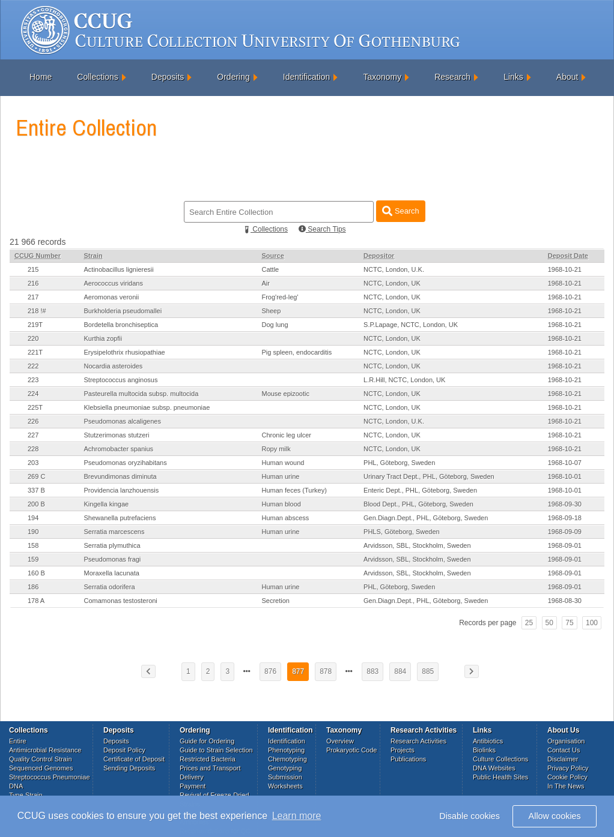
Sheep (271, 310)
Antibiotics (488, 741)
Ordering (233, 77)
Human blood (280, 504)
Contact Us (563, 750)
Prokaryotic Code (351, 750)
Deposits (167, 77)
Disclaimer (562, 759)
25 (529, 623)
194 (33, 517)
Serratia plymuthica (112, 545)
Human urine (280, 476)
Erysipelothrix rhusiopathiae (124, 352)
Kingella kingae (106, 504)
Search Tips (322, 229)
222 (33, 366)
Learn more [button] (296, 816)
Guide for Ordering (207, 741)
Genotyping (285, 768)
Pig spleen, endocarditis (296, 352)
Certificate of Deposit (134, 759)
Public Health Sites (500, 777)
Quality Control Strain (40, 759)
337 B (36, 490)
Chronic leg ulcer (286, 435)
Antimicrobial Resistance (45, 750)
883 (372, 671)
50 (549, 623)
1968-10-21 (565, 269)
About (567, 77)
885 (428, 671)
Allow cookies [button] (555, 816)
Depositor (378, 255)
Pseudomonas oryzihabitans (125, 462)
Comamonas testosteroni (120, 600)
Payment (192, 786)
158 (33, 545)
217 (33, 297)
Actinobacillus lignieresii (119, 269)
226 (33, 421)
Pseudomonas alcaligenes (122, 421)
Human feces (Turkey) (293, 490)
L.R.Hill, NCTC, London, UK (404, 379)
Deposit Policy (124, 750)
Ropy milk (275, 448)
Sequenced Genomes (41, 768)
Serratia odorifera (109, 586)
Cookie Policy (567, 777)
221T (35, 352)
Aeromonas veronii (111, 297)
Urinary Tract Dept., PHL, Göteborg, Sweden (428, 476)
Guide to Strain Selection (216, 750)
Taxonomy (382, 77)
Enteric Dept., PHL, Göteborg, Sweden (420, 490)
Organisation (566, 741)
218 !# (37, 310)
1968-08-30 (565, 600)
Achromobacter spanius (119, 448)
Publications (408, 759)
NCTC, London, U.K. (393, 269)
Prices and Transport (210, 768)
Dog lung (274, 324)
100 (592, 623)
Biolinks (484, 750)
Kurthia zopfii (103, 338)
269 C (36, 476)
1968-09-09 (565, 531)
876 (270, 671)
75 (569, 623)
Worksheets (285, 786)
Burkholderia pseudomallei (123, 310)
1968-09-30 (565, 504)
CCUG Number (37, 255)
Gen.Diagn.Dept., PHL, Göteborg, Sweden (425, 517)
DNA (16, 786)
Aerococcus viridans (113, 283)
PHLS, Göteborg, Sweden (401, 531)
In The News (566, 786)
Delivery (192, 777)
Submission (285, 777)
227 (33, 435)
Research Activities (418, 741)
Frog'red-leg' (279, 297)
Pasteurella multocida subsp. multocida (141, 393)
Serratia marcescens (114, 531)
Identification (306, 77)
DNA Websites (494, 768)
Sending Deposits (129, 768)
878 (326, 671)
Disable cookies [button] (469, 816)
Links (513, 77)
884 (400, 671)
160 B (36, 573)
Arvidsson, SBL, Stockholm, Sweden (417, 545)
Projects (403, 750)
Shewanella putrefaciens (120, 517)
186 (33, 586)
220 (33, 338)
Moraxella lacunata (111, 573)
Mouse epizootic (285, 393)
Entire (17, 741)
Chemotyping (287, 759)
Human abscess (285, 517)
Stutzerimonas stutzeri (117, 435)
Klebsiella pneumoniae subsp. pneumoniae (147, 407)
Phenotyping (286, 750)
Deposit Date (568, 255)
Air (265, 283)
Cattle (270, 269)
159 (33, 559)
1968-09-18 (565, 517)
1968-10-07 (565, 462)
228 (33, 448)
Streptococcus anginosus (121, 379)
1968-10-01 (565, 476)
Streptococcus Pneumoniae (49, 777)
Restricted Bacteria (208, 759)
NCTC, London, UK (392, 283)
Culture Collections (500, 759)
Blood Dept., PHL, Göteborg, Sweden (418, 504)
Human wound (282, 462)
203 (33, 462)
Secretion (275, 600)
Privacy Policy (567, 768)
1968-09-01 (565, 545)
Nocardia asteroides (113, 366)
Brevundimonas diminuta (120, 476)
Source (272, 255)
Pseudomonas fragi (112, 559)
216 (33, 283)
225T (35, 407)
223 (33, 379)
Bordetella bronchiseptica (121, 324)
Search (400, 210)
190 (33, 531)
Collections (97, 77)
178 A (36, 600)
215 (33, 269)
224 (33, 393)
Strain (93, 255)
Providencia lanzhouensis (121, 490)
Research (452, 77)
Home (40, 77)
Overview (340, 741)
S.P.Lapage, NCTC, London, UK (410, 324)
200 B (36, 504)
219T (35, 324)
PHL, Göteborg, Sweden (399, 462)
